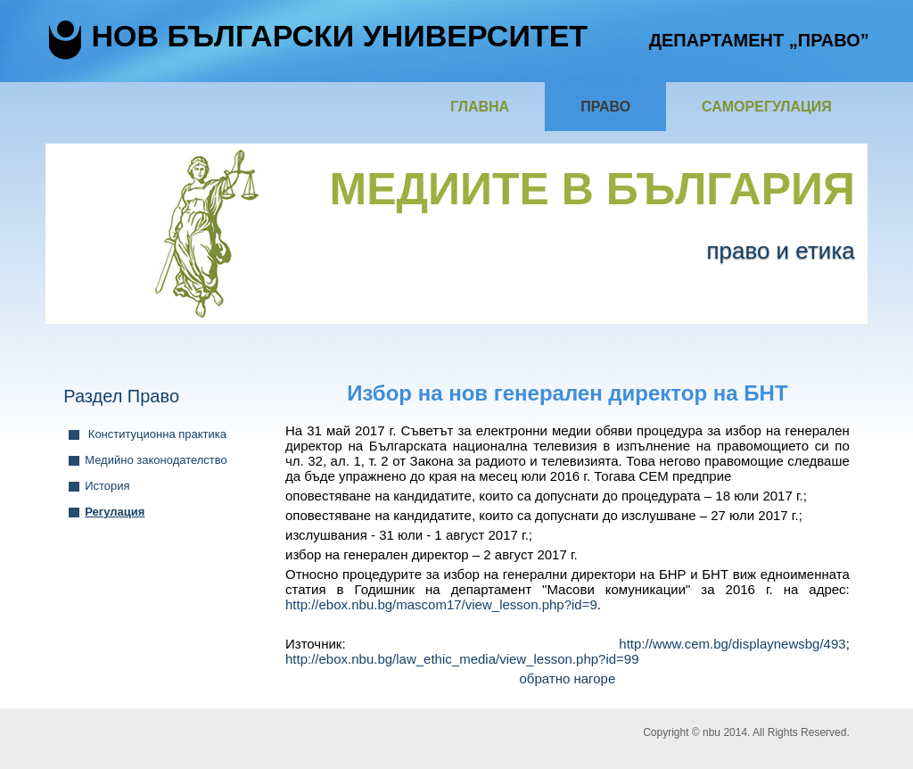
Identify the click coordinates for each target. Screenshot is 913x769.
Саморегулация (767, 106)
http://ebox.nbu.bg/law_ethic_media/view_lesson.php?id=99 (462, 658)
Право (605, 106)
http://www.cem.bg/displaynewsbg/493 (732, 643)
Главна (479, 106)
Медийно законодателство (156, 460)
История (107, 485)
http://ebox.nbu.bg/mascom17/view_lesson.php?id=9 (441, 604)
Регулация (114, 511)
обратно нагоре (568, 678)
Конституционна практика (155, 434)
